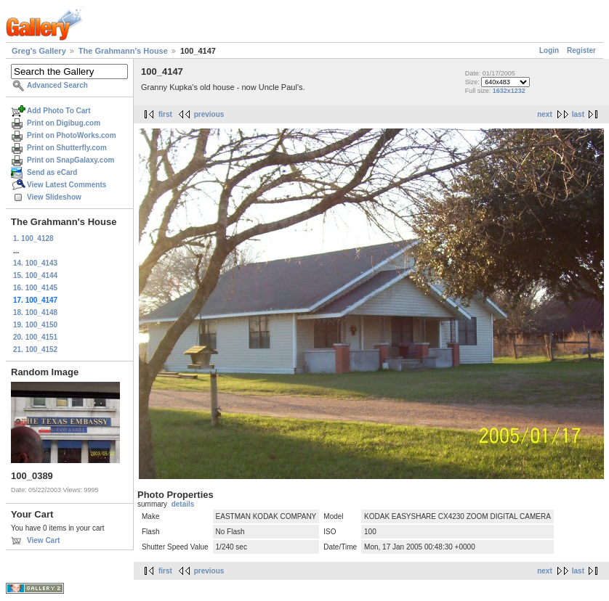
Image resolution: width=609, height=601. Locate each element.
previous (209, 114)
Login (549, 50)
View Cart (43, 540)
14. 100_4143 (35, 263)
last (578, 114)
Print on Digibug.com (63, 123)
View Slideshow (54, 197)
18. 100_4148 (35, 312)
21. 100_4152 (35, 349)
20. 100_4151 (35, 337)
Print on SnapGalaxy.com (70, 160)
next (544, 114)
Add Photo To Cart (59, 111)
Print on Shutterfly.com (67, 148)
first (165, 114)
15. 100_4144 (35, 275)
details (183, 504)
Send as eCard (52, 172)
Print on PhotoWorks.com (71, 135)
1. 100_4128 (33, 238)
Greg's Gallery (39, 50)
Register (581, 50)
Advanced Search (57, 85)
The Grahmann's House (123, 50)
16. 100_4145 (35, 288)
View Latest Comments (66, 185)
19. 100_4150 (35, 325)
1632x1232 (509, 90)
